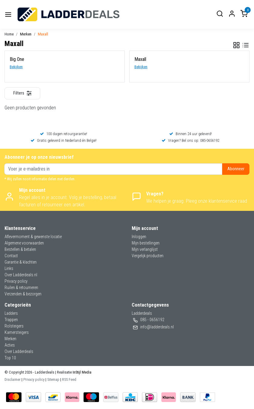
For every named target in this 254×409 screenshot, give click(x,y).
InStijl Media (81, 372)
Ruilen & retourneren (21, 287)
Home (9, 34)
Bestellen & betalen (20, 249)
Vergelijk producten (147, 255)
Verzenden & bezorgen (23, 293)
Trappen (11, 319)
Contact (11, 255)
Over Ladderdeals (19, 351)
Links (9, 268)
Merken (25, 34)
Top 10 (10, 357)
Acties (10, 345)
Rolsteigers (14, 326)
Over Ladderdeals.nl (21, 274)
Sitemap (53, 379)
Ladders (11, 313)
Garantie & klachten (21, 262)
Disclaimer (13, 379)
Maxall (43, 34)
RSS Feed (69, 379)
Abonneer (235, 168)
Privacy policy (16, 281)
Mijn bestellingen (146, 243)
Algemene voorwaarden (24, 243)
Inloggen (139, 236)
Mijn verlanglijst (145, 249)
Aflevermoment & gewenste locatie (33, 236)
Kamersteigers (17, 332)
